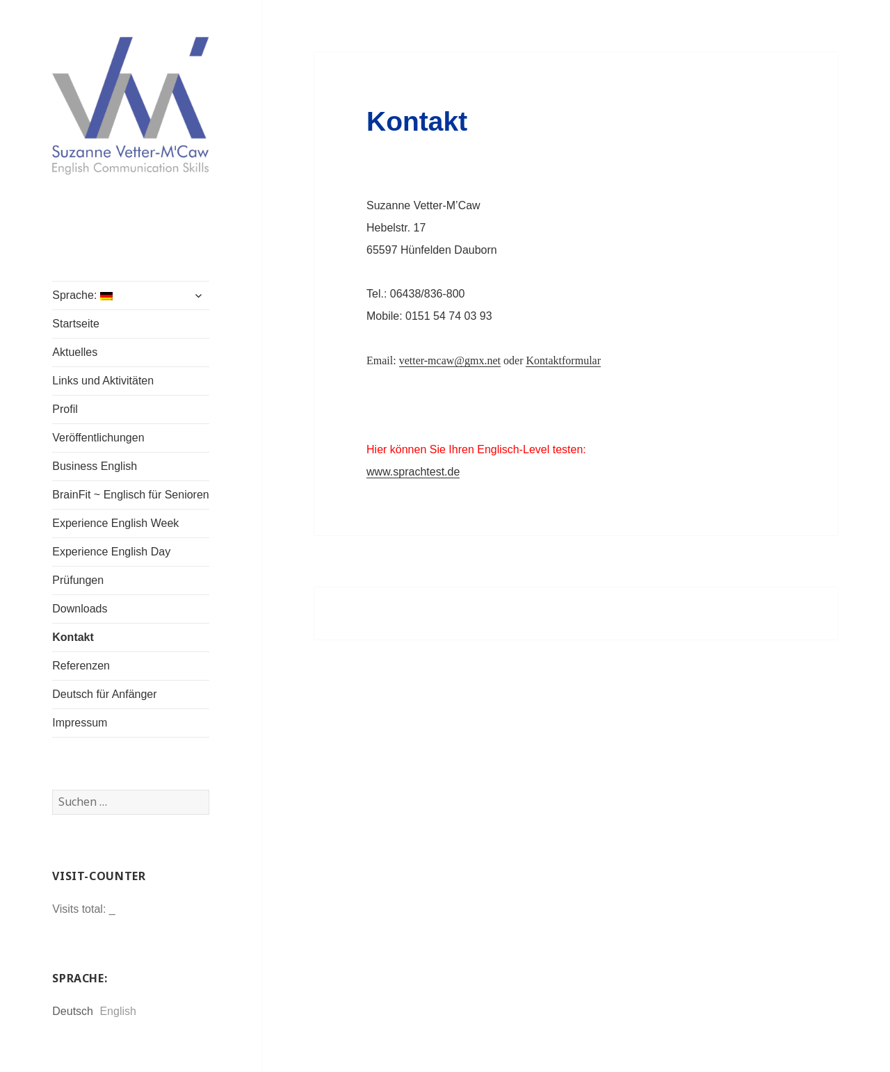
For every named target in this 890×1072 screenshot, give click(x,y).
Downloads (79, 609)
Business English (94, 466)
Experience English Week (115, 523)
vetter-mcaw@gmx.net (450, 360)
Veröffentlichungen (98, 438)
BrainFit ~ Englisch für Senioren (130, 495)
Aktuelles (74, 352)
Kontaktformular (563, 360)
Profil (64, 409)
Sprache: (82, 295)
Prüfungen (78, 580)
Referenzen (81, 666)
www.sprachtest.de (413, 472)
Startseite (75, 324)
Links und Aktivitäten (103, 381)
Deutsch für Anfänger (104, 694)
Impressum (79, 723)
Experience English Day (111, 552)
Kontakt (73, 637)
